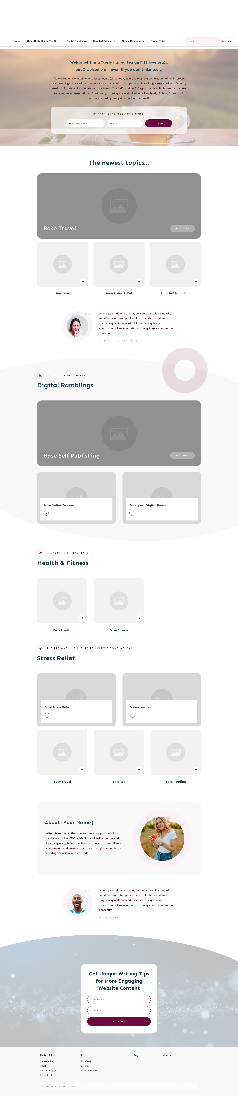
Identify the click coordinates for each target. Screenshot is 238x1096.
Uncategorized (47, 1061)
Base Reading (176, 781)
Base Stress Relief (119, 293)
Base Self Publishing (175, 293)
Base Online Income (59, 505)
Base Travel (59, 228)
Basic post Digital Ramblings (151, 505)
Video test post (141, 707)
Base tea (62, 293)
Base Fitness (119, 630)
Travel (43, 1066)
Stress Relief (46, 1075)
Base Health (62, 630)
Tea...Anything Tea (48, 1070)
